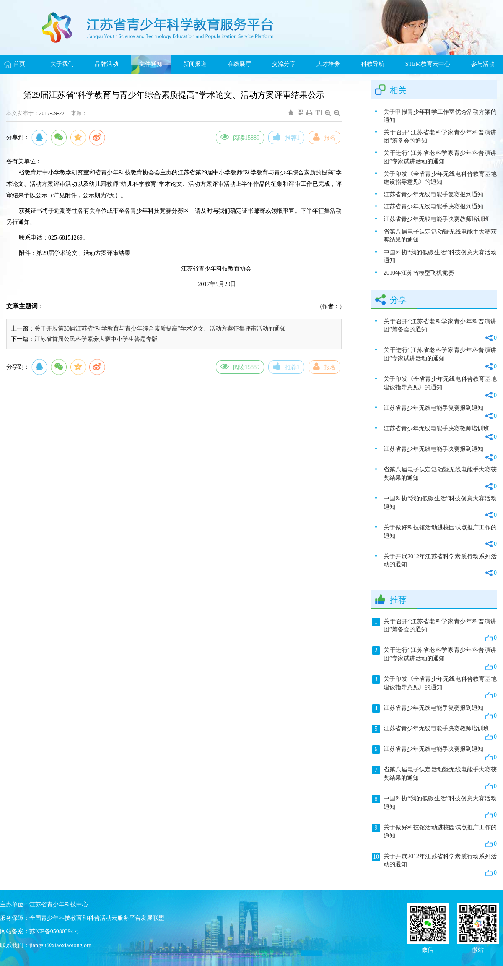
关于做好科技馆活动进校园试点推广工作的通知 (440, 536)
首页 (19, 64)
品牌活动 (106, 64)
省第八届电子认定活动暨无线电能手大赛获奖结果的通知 (440, 236)
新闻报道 (195, 64)
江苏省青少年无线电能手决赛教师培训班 (436, 219)
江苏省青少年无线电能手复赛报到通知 (433, 194)
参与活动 (483, 64)
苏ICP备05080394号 (54, 931)
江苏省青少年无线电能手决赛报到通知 (433, 206)
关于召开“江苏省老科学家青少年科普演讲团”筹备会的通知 (440, 136)
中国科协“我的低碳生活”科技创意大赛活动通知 (440, 256)
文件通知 (151, 64)
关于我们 (62, 64)
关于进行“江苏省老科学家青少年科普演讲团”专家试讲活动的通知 (440, 157)
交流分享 (284, 64)
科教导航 (372, 64)
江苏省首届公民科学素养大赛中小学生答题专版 (96, 339)
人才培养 (328, 64)
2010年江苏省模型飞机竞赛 (419, 273)
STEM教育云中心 (427, 64)
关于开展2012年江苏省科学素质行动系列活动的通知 (440, 565)
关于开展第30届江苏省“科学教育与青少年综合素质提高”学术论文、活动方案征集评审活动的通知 (160, 328)
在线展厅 (239, 64)
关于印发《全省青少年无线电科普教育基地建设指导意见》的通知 (440, 178)
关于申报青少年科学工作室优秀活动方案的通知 (440, 116)
